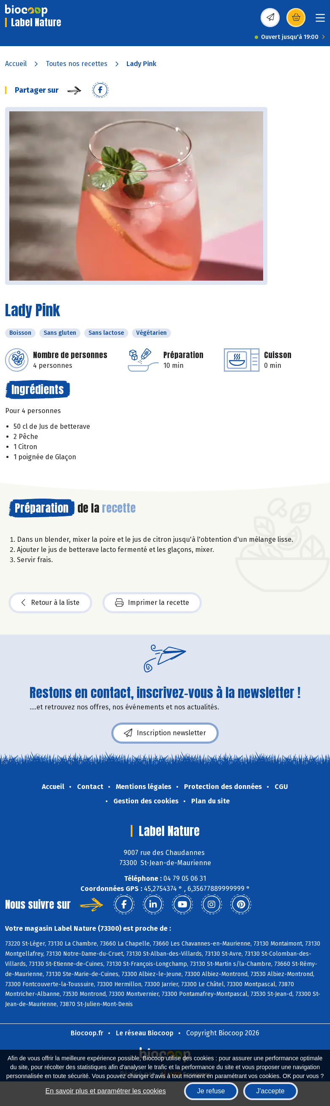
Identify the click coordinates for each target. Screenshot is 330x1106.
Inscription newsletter (165, 733)
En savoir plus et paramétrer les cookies (105, 1091)
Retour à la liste (50, 603)
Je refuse (211, 1091)
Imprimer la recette (152, 603)
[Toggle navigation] (320, 20)
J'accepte (270, 1091)
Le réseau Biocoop (144, 1033)
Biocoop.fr (87, 1033)
